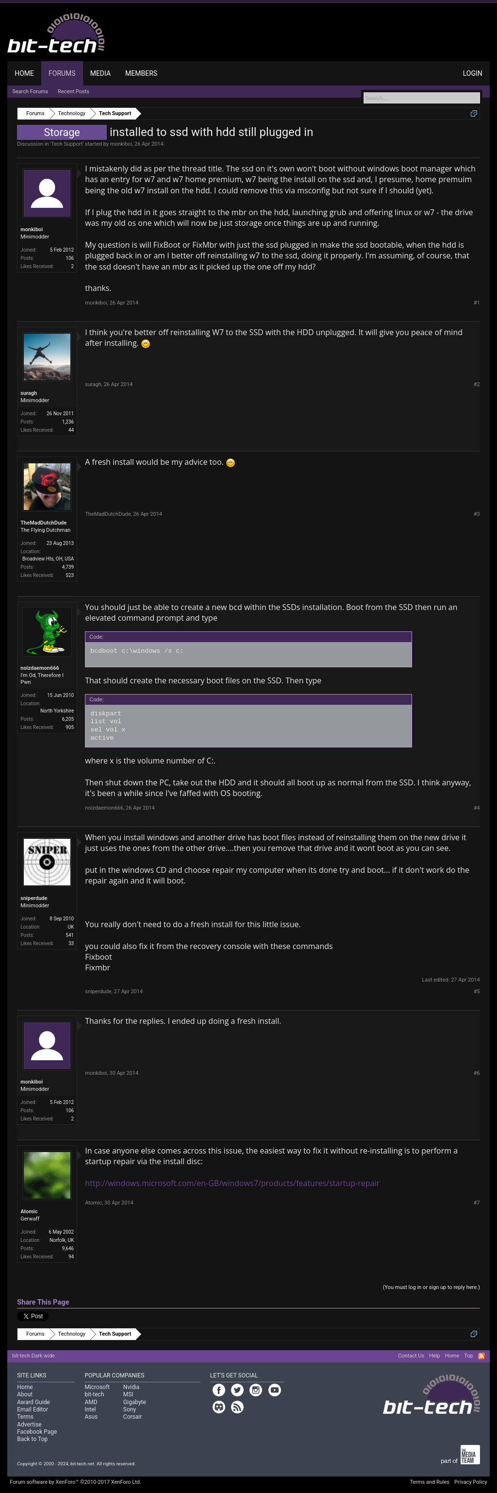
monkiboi (121, 144)
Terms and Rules (429, 1482)
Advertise (29, 1424)
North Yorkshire (57, 710)
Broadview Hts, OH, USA (48, 558)
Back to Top (32, 1439)
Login (472, 73)
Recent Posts (73, 91)
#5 (477, 991)
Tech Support (67, 144)
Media (100, 73)
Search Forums (30, 91)
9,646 (68, 1248)
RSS (481, 1356)
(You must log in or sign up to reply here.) (431, 1287)
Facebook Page (37, 1431)
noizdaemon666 (39, 668)
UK (70, 927)
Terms (25, 1416)
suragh (28, 393)
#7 (477, 1203)
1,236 (68, 421)
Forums (62, 73)
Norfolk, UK (62, 1240)
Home (24, 73)
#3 (477, 514)
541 (70, 935)
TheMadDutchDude (43, 523)
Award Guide (33, 1402)
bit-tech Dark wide (33, 1356)
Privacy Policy (470, 1482)
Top (468, 1356)
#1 (477, 303)
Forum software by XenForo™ (75, 1482)
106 (70, 258)
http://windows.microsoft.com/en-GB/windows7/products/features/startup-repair (232, 1183)
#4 (477, 808)
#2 (477, 384)
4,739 (68, 567)
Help (434, 1356)
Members (141, 73)
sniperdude (33, 898)
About (25, 1394)
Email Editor (32, 1409)
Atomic (28, 1211)
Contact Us (411, 1356)
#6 (477, 1073)
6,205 (68, 719)
